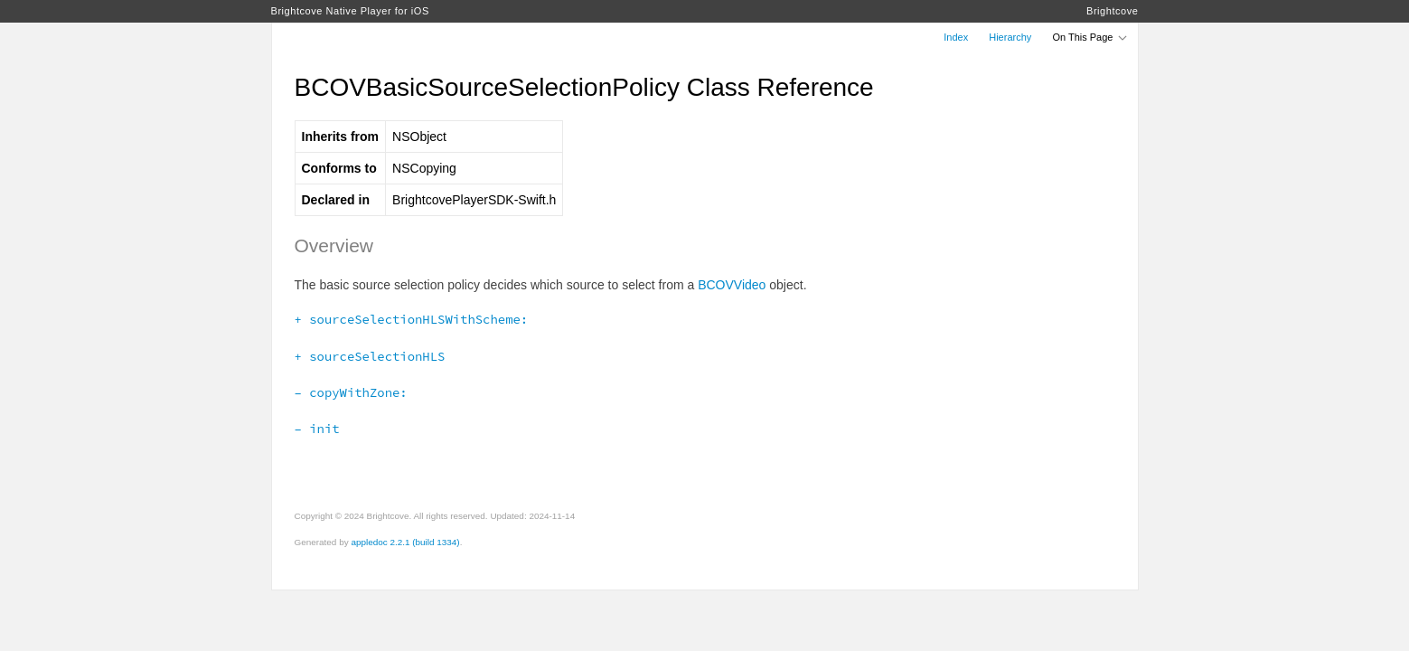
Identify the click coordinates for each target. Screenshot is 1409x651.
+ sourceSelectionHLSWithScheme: (412, 319)
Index (956, 37)
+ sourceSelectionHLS (370, 356)
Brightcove (1112, 10)
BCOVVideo (732, 285)
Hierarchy (1010, 37)
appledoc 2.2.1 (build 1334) (405, 542)
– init (317, 428)
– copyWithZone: (351, 392)
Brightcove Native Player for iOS (350, 10)
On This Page (1090, 37)
